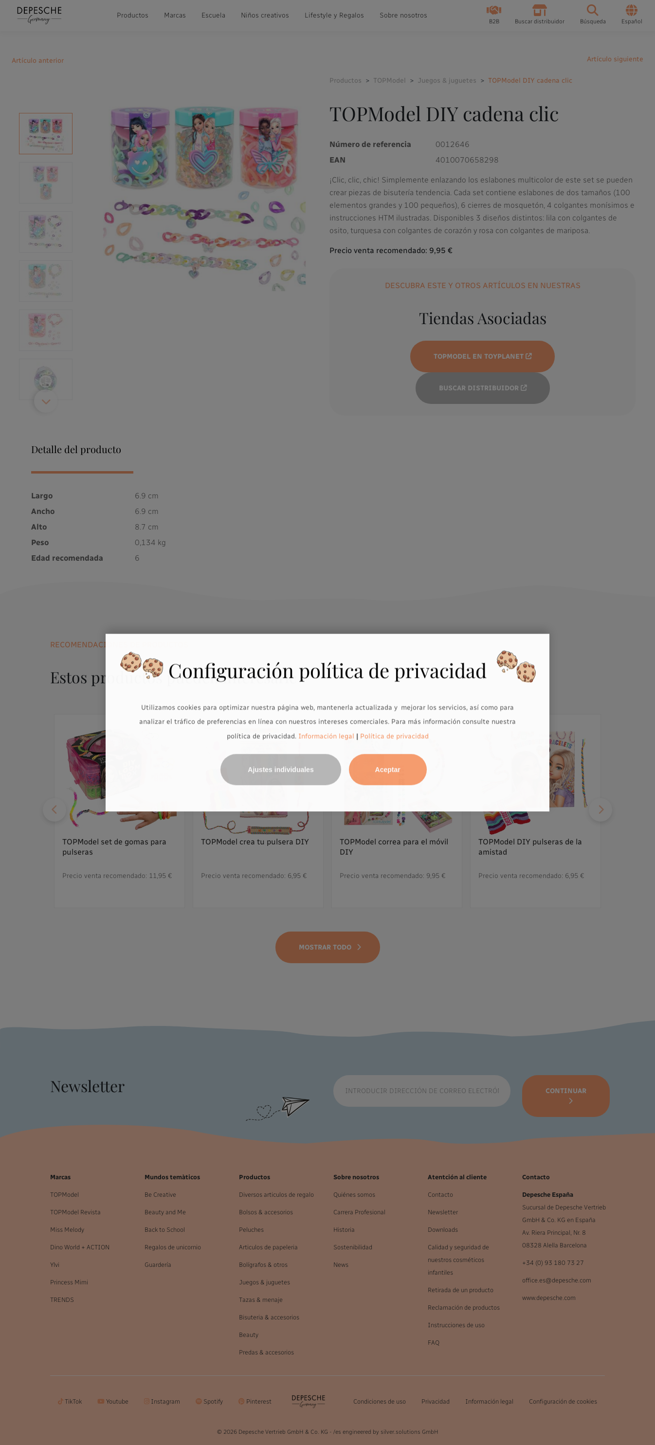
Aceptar (387, 769)
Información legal (325, 736)
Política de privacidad (394, 736)
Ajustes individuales (280, 769)
